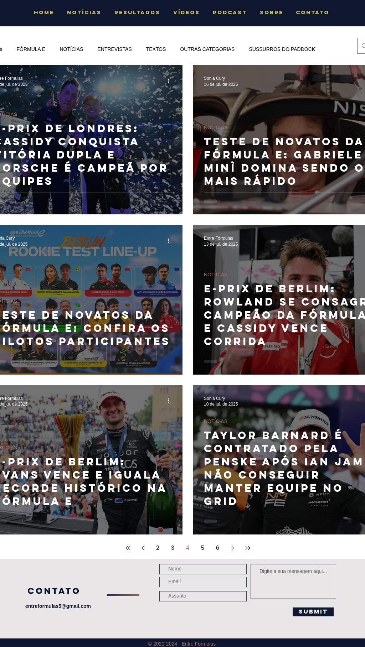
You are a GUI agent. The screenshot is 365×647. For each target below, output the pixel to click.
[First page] (128, 548)
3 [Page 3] (172, 548)
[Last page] (247, 548)
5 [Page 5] (202, 548)
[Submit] (313, 611)
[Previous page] (143, 548)
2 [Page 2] (157, 548)
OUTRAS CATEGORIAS (207, 49)
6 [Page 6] (217, 548)
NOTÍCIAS (71, 49)
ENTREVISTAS (115, 49)
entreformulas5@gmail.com (58, 606)
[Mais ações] (170, 81)
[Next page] (232, 548)
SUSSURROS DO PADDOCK (282, 49)
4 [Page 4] (187, 548)
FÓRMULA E (30, 49)
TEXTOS (156, 49)
